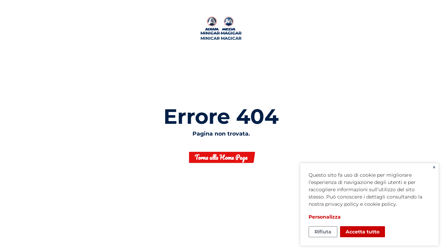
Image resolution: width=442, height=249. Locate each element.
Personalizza (325, 217)
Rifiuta (322, 232)
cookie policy (380, 204)
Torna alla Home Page (221, 157)
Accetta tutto (362, 232)
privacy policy (342, 204)
